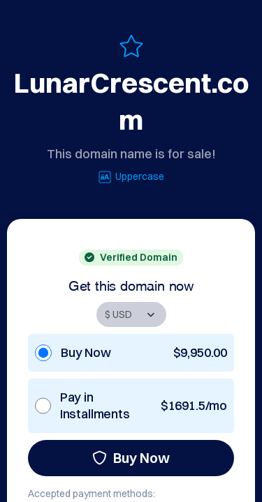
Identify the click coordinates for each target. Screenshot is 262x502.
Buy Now (131, 457)
